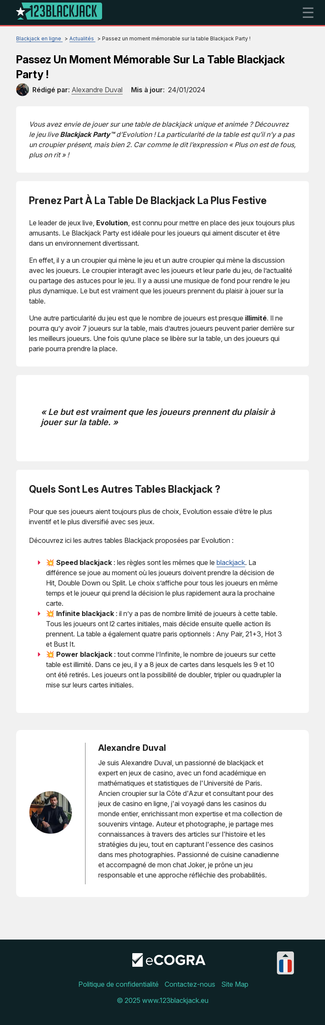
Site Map (234, 984)
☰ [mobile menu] (308, 13)
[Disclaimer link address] (168, 964)
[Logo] (59, 13)
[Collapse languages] (285, 955)
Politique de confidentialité (118, 984)
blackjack (231, 562)
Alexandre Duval (132, 748)
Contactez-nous (190, 984)
